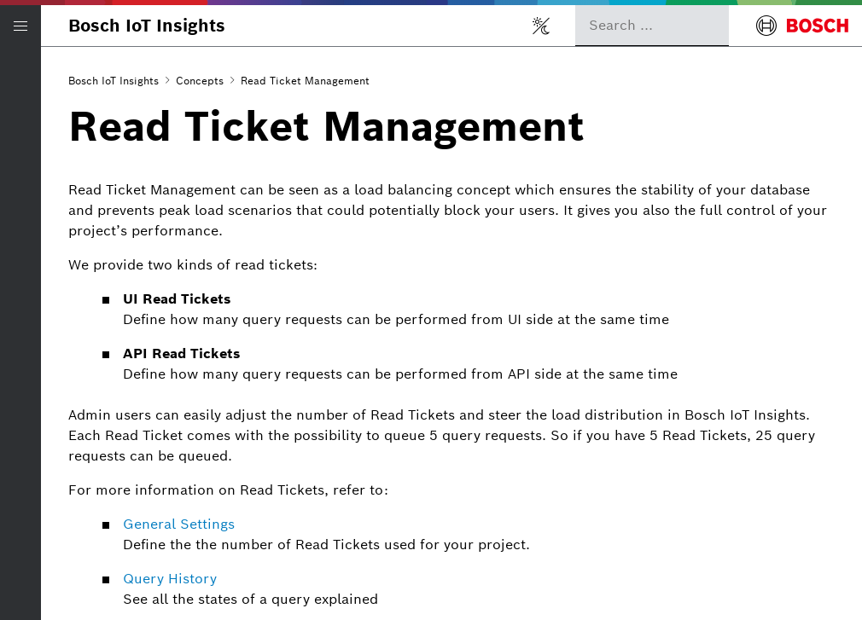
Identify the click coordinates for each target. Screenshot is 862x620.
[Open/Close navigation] (20, 25)
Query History (170, 579)
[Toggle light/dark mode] (541, 25)
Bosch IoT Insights (146, 25)
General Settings (179, 524)
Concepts (200, 80)
